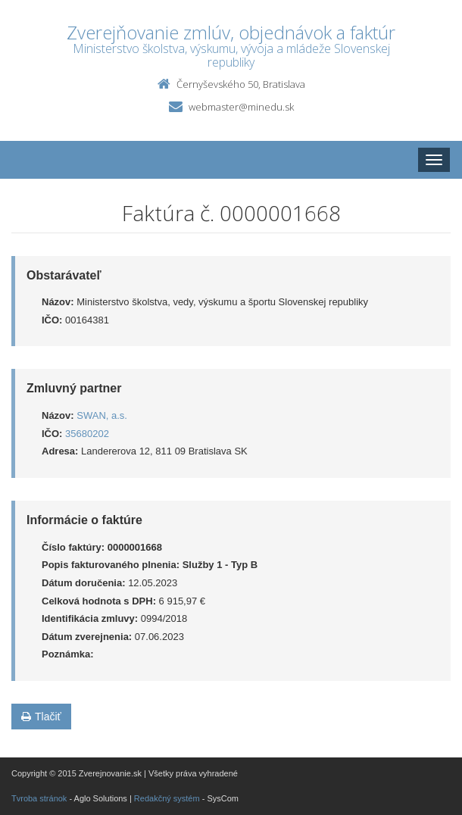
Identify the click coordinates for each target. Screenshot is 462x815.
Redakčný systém (167, 798)
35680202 (87, 433)
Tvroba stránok (39, 798)
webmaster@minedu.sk (241, 107)
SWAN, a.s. (101, 415)
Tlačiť (41, 716)
